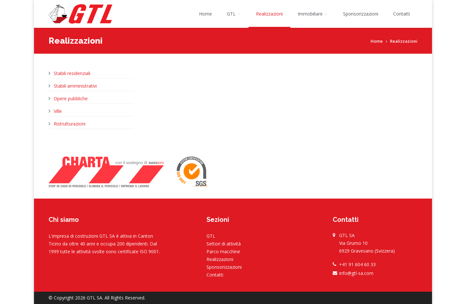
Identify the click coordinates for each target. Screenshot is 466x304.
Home (205, 14)
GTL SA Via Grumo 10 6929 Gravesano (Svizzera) (367, 243)
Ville (58, 111)
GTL (234, 14)
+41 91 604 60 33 (357, 264)
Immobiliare (313, 14)
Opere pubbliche (71, 98)
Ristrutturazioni (69, 124)
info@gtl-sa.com (356, 273)
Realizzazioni (269, 14)
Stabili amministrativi (75, 86)
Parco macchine (223, 251)
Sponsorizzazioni (360, 14)
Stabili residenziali (72, 73)
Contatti (401, 14)
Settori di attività (223, 244)
